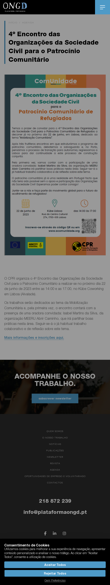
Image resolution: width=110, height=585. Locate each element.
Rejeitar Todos (55, 573)
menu (102, 7)
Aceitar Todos (55, 565)
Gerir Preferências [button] (55, 580)
